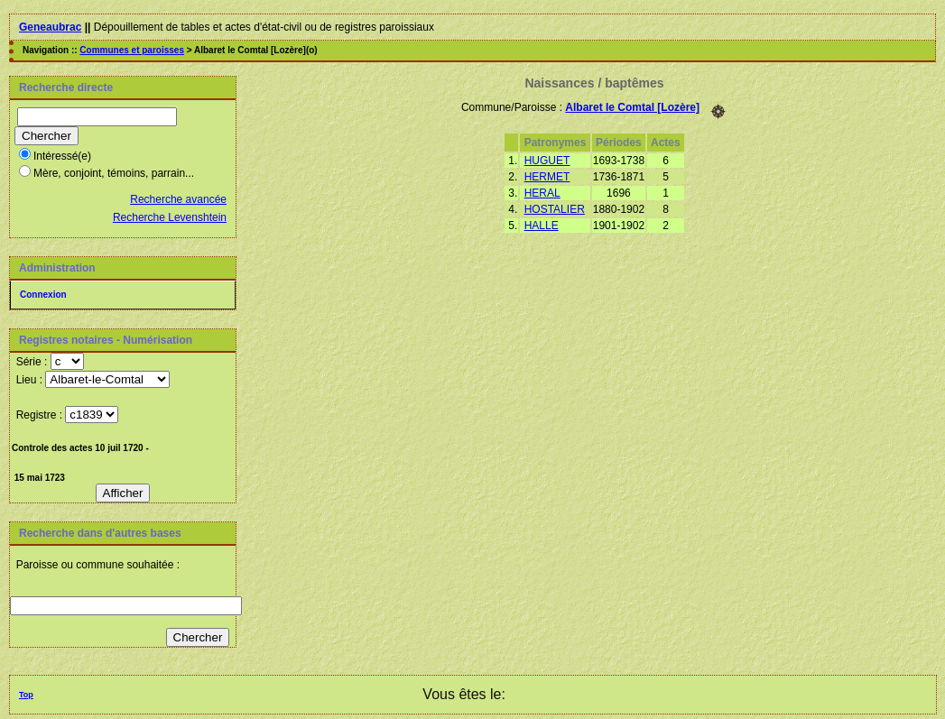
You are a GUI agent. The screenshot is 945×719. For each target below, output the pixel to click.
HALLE (541, 225)
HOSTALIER (554, 209)
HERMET (547, 177)
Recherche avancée (178, 199)
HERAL (542, 193)
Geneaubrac (50, 27)
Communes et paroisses (131, 50)
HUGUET (547, 160)
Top (26, 694)
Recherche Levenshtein (170, 217)
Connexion (43, 295)
